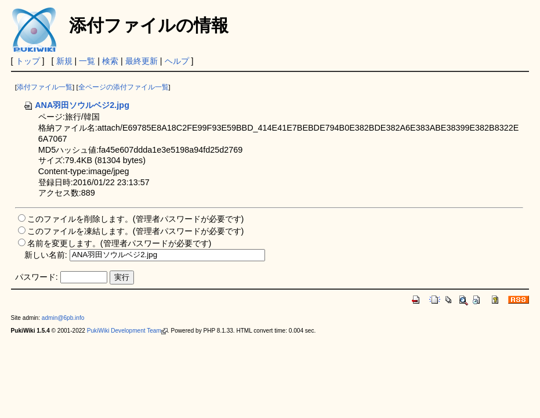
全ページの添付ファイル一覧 (123, 87)
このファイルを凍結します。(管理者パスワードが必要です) (135, 231)
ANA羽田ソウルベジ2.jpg (76, 105)
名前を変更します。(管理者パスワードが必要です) (119, 243)
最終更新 (141, 61)
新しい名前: (45, 254)
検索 (110, 61)
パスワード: (36, 277)
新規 (64, 61)
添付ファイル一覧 (45, 87)
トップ (28, 61)
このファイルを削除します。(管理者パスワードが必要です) (135, 219)
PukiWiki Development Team (127, 330)
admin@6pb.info (63, 318)
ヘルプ (177, 61)
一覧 (87, 61)
